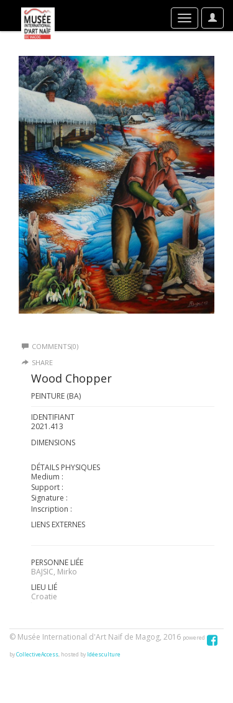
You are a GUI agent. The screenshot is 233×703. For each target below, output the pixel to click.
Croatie (44, 596)
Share (42, 362)
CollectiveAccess (37, 654)
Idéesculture (104, 654)
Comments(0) (50, 346)
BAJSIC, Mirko (54, 571)
